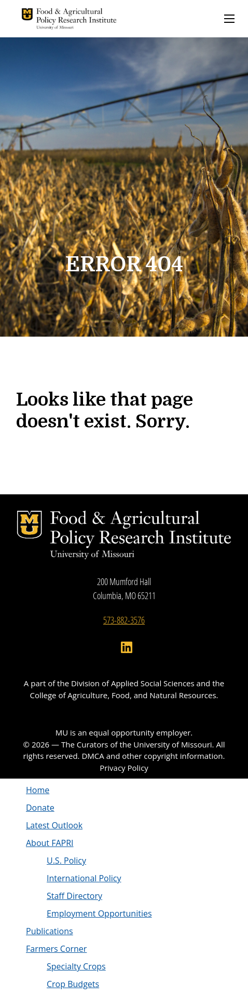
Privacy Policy (124, 768)
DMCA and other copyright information (152, 756)
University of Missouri (172, 744)
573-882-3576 (124, 620)
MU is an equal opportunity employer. (124, 732)
